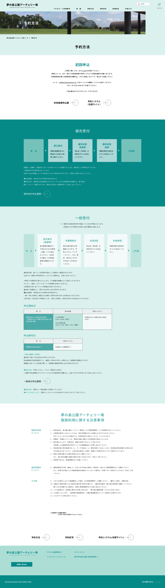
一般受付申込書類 (32, 383)
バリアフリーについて (55, 556)
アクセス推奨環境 (53, 552)
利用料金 (116, 9)
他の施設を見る (147, 582)
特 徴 (78, 9)
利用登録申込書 (61, 102)
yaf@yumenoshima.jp (67, 82)
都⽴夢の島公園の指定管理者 (85, 556)
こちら (84, 71)
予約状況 (103, 9)
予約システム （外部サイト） (94, 103)
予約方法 (90, 9)
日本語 (141, 4)
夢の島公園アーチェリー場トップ (17, 38)
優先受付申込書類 (32, 195)
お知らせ (128, 9)
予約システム (111, 537)
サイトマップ (79, 552)
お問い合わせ (22, 564)
